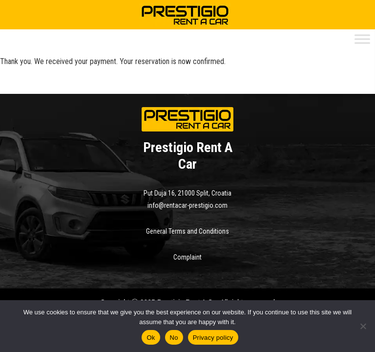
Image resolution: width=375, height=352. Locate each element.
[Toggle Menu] (362, 39)
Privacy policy (213, 337)
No (174, 337)
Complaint (187, 257)
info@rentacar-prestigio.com (187, 205)
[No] (363, 326)
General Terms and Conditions (187, 231)
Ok (150, 337)
